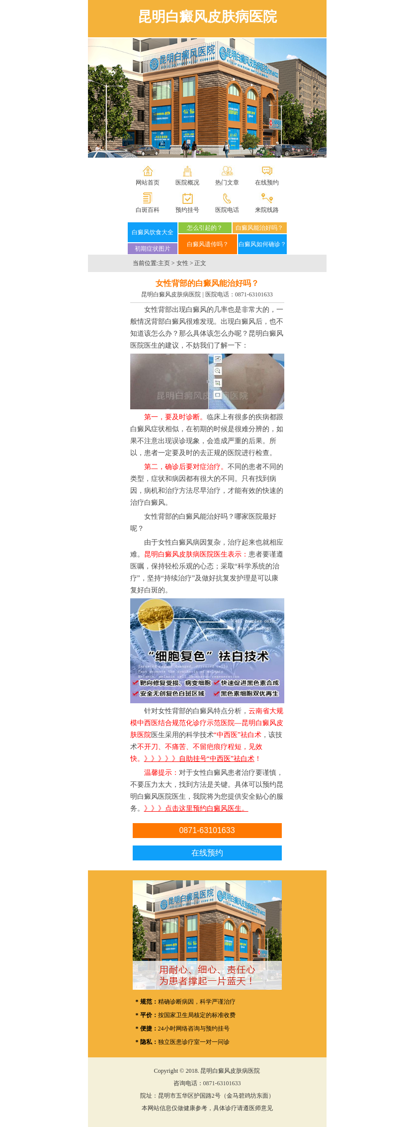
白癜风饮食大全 (152, 232)
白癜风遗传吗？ (208, 244)
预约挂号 (187, 209)
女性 (182, 263)
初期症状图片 (152, 248)
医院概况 (187, 182)
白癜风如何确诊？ (262, 244)
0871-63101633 (254, 294)
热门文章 (227, 182)
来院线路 (267, 209)
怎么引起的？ (205, 227)
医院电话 (227, 209)
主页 (164, 263)
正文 (200, 263)
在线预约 (267, 182)
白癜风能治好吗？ (259, 227)
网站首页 (148, 182)
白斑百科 (148, 209)
